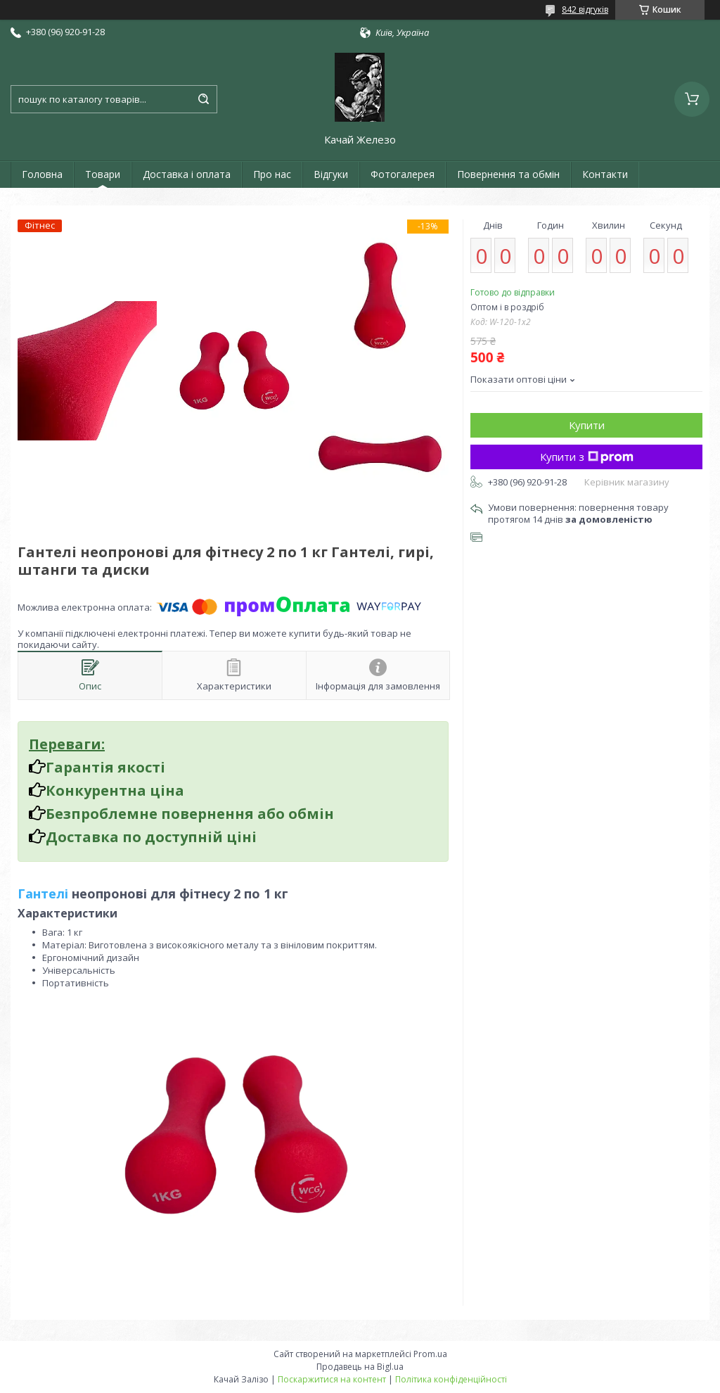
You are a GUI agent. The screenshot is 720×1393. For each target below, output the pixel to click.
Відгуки (331, 174)
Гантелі (43, 893)
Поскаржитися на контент (332, 1379)
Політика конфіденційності (451, 1379)
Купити (587, 425)
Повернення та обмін (508, 174)
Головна (42, 174)
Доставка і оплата (187, 174)
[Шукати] (203, 99)
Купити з (587, 457)
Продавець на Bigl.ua (360, 1367)
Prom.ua (430, 1354)
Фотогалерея (403, 174)
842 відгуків (585, 9)
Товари (102, 174)
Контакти (605, 174)
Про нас (272, 174)
